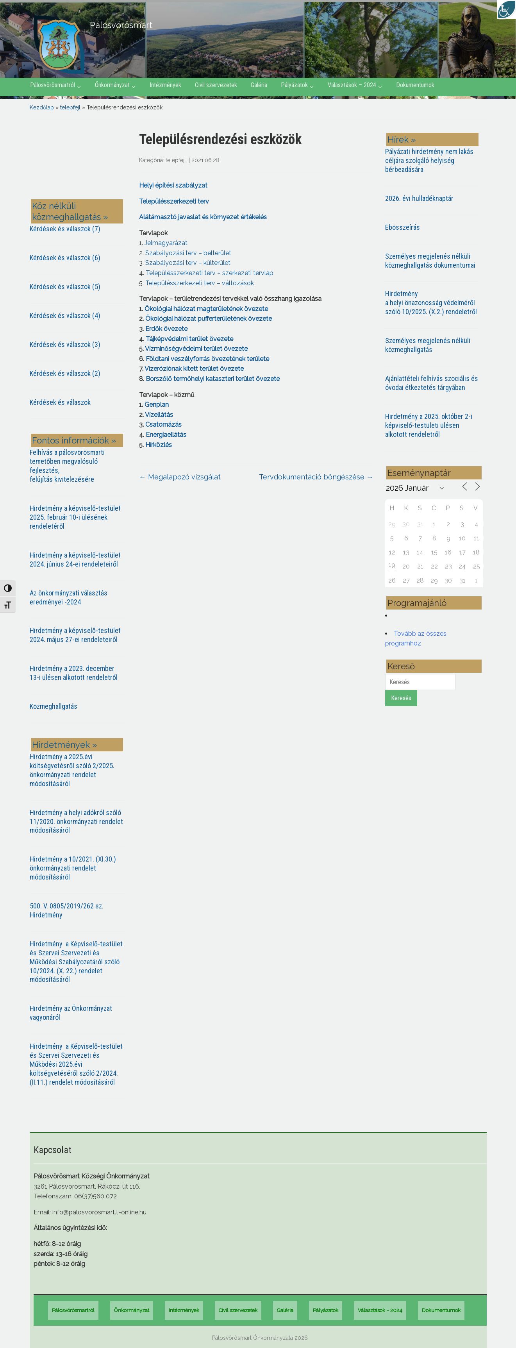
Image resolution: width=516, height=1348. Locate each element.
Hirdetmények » (64, 745)
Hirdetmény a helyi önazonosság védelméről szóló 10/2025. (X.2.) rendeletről (431, 303)
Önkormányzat (112, 85)
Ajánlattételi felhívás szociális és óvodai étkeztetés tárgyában (431, 383)
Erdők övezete (166, 329)
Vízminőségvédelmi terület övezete (196, 348)
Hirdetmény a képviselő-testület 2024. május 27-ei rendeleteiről (75, 635)
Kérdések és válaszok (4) (65, 315)
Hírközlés (158, 445)
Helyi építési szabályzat (173, 185)
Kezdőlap (42, 107)
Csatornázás (163, 424)
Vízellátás (159, 414)
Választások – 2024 (352, 85)
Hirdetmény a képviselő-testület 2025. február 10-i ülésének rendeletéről (75, 517)
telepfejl (70, 107)
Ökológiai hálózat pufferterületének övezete (208, 318)
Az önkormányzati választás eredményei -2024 (68, 597)
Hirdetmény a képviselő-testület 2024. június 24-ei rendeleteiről (75, 559)
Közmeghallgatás (53, 706)
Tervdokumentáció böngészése (316, 477)
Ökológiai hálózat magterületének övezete (206, 309)
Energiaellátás (166, 434)
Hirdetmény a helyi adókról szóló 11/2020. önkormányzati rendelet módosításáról (76, 821)
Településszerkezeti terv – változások (199, 283)
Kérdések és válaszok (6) (65, 258)
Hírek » (401, 139)
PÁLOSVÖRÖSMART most (78, 161)
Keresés (401, 698)
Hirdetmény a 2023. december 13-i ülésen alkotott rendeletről (74, 672)
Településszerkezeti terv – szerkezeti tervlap (209, 273)
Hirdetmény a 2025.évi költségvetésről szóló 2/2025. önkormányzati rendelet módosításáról (72, 770)
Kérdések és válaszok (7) (65, 229)
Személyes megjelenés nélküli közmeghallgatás (427, 345)
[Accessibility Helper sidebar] (506, 9)
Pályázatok (294, 85)
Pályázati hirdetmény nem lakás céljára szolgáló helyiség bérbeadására (429, 160)
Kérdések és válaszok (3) (65, 344)
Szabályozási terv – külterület (187, 262)
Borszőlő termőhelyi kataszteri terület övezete (213, 379)
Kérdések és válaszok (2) (65, 373)
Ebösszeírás (402, 227)
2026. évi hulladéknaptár (419, 198)
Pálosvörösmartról (52, 85)
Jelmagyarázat (166, 243)
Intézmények (165, 85)
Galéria (259, 85)
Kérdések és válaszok (60, 402)
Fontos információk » (74, 440)
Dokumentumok (415, 85)
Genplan (156, 404)
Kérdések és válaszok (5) (65, 286)
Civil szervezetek (216, 85)
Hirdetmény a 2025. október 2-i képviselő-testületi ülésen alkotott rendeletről (428, 425)
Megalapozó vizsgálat (180, 477)
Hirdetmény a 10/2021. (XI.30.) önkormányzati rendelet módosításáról (73, 868)
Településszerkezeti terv (174, 201)
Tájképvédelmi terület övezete (189, 339)
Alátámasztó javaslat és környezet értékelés (203, 217)
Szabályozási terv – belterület (188, 253)
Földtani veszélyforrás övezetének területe (207, 359)
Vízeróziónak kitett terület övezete (194, 368)
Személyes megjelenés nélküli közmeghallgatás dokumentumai (430, 260)
